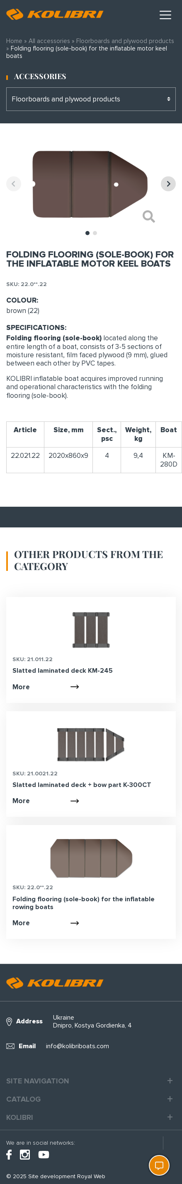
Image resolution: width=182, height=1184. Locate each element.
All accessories (49, 41)
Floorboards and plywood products (125, 41)
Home (14, 41)
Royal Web (91, 1176)
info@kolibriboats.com (77, 1046)
